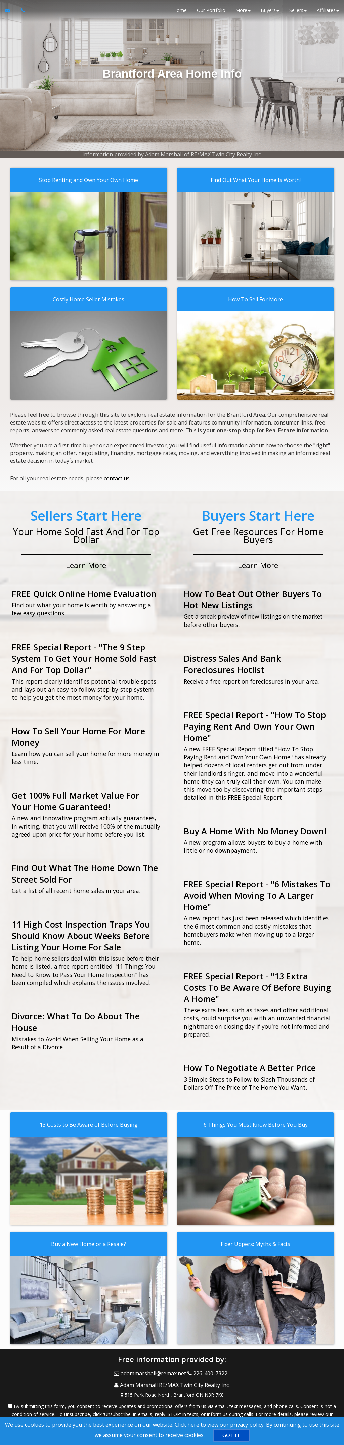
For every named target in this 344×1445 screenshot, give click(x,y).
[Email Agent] (10, 13)
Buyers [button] (270, 13)
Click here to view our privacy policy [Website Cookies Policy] (219, 1424)
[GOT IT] (231, 1435)
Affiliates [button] (328, 13)
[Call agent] (21, 13)
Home (180, 13)
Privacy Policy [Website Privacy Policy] (172, 1410)
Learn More (86, 561)
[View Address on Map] (172, 1383)
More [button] (243, 13)
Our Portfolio (211, 13)
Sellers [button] (298, 13)
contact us (117, 476)
